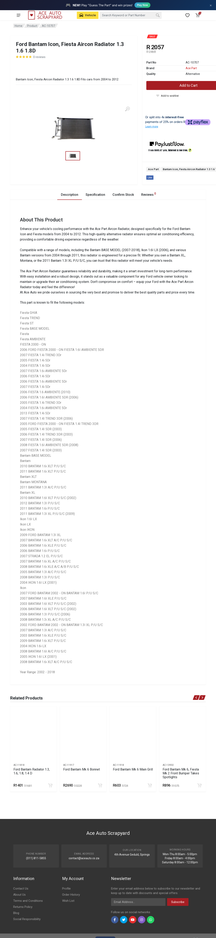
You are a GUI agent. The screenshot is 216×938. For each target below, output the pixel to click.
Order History (71, 894)
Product (32, 25)
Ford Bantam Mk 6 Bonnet (81, 769)
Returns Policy (22, 907)
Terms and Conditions (28, 901)
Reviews (148, 194)
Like (150, 177)
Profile (66, 888)
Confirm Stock (123, 195)
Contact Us (20, 888)
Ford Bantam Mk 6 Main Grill (133, 769)
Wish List (68, 901)
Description (69, 195)
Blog (16, 913)
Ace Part (191, 68)
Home (18, 25)
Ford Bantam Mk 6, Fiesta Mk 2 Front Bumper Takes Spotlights (181, 773)
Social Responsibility (27, 919)
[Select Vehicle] (87, 15)
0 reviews (39, 57)
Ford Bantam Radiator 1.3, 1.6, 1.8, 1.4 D (31, 771)
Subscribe (177, 902)
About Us (19, 894)
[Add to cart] (50, 785)
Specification (95, 195)
